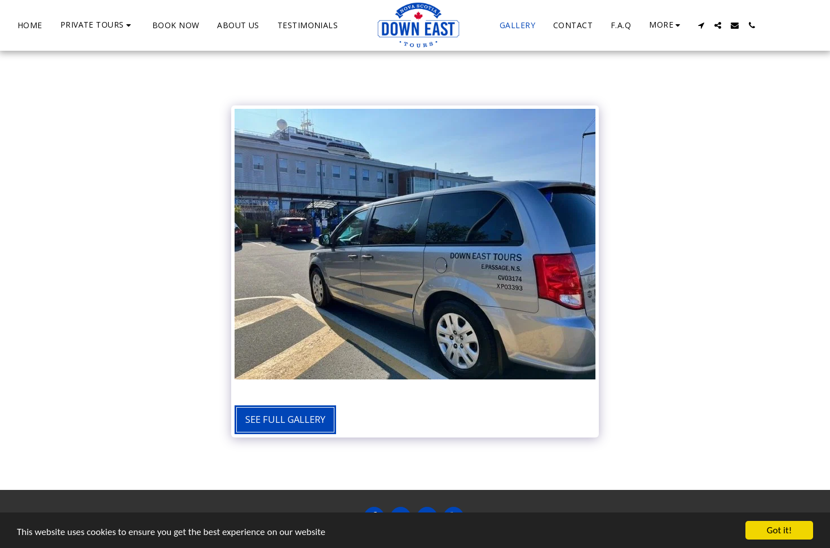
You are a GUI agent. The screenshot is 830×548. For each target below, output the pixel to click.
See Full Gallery (285, 419)
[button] (97, 25)
